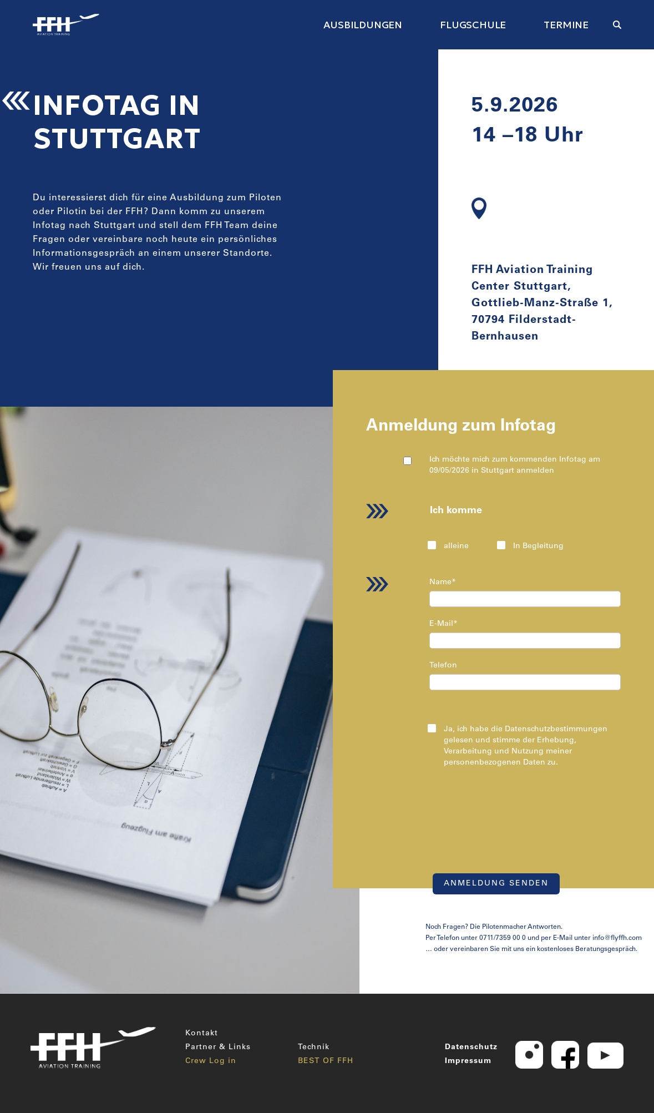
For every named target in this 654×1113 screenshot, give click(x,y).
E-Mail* (443, 624)
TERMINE (566, 24)
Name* (442, 582)
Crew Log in (210, 1061)
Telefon (443, 666)
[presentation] (517, 820)
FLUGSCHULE (473, 24)
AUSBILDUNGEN (362, 24)
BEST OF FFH (325, 1061)
